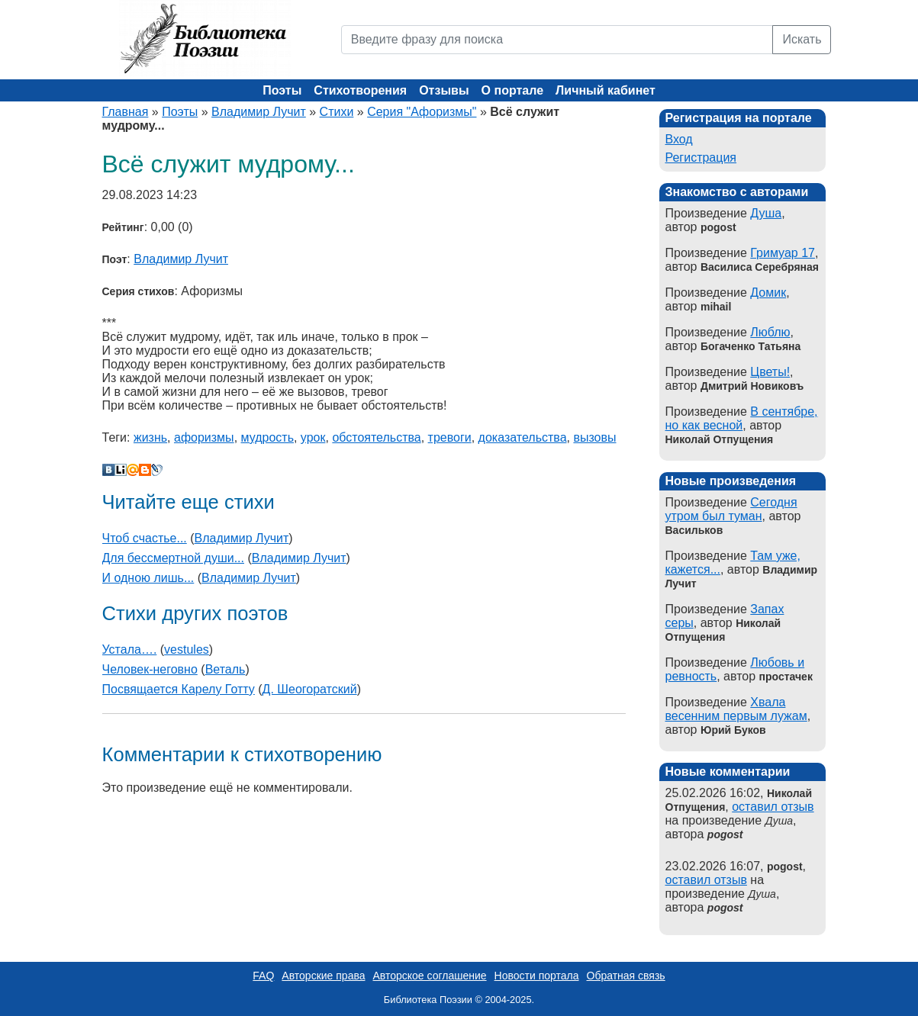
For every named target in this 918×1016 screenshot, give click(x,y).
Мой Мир (133, 470)
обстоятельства (376, 437)
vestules (186, 649)
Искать (801, 39)
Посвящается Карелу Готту (178, 689)
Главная (125, 111)
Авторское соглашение (429, 975)
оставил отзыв (772, 806)
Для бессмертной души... (173, 557)
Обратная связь (626, 975)
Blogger (145, 470)
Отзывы (444, 90)
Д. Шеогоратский (310, 689)
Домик (768, 292)
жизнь (150, 437)
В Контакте (108, 470)
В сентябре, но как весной (741, 418)
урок (313, 437)
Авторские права (323, 975)
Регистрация (701, 157)
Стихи (337, 111)
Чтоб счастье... (144, 538)
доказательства (522, 437)
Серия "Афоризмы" (421, 111)
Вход (679, 139)
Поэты (282, 90)
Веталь (225, 669)
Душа (765, 213)
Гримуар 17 (782, 252)
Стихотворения (360, 90)
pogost (725, 834)
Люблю (770, 332)
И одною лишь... (148, 577)
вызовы (594, 437)
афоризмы (204, 437)
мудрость (267, 437)
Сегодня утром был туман (731, 509)
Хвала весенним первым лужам (736, 709)
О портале (512, 90)
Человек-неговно (150, 669)
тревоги (450, 437)
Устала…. (129, 649)
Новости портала (536, 975)
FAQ (263, 975)
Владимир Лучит (258, 111)
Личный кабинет (605, 90)
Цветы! (770, 371)
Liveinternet (120, 470)
